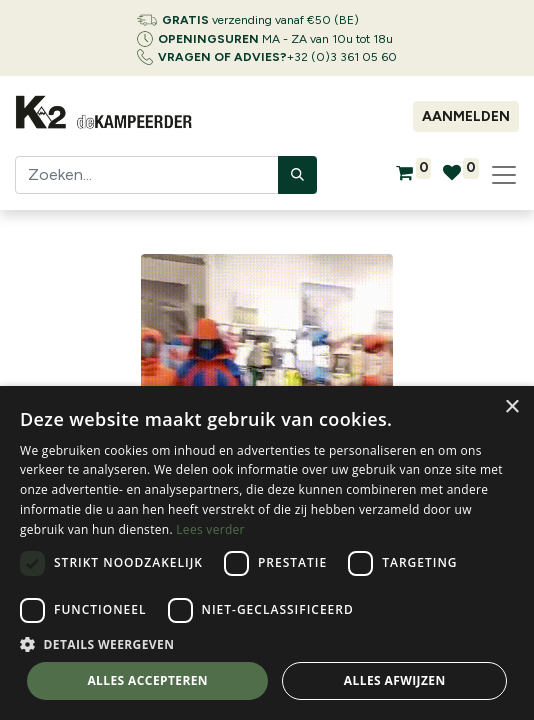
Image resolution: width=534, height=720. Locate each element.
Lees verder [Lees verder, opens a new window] (210, 529)
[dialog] (267, 553)
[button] (267, 644)
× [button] (511, 407)
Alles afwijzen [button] (395, 680)
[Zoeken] (297, 175)
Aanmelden (466, 116)
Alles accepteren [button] (147, 680)
